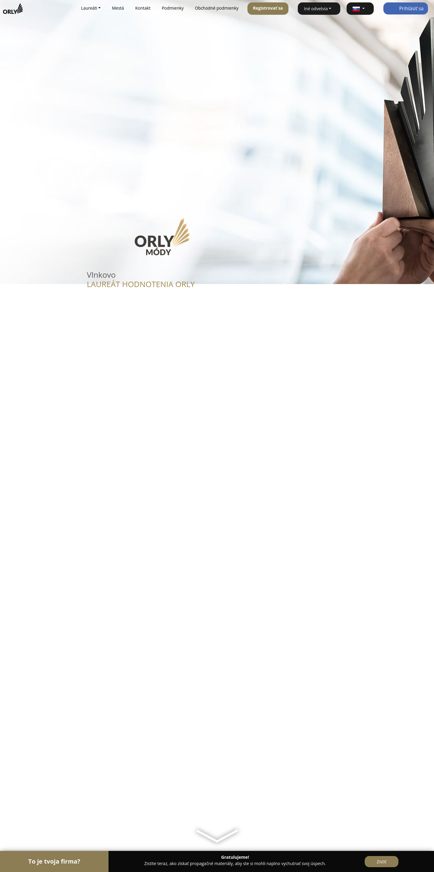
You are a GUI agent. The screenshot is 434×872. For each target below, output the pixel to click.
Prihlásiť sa (405, 8)
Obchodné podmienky (217, 8)
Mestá (118, 8)
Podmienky (173, 8)
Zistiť (381, 861)
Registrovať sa (268, 8)
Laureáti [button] (89, 8)
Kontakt (143, 8)
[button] (360, 8)
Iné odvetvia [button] (316, 8)
